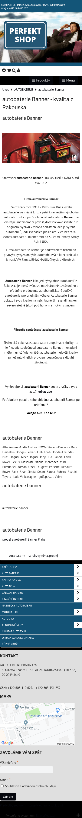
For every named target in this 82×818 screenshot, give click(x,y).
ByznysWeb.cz (45, 815)
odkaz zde (45, 391)
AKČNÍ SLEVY (42, 567)
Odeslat (8, 797)
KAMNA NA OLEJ (42, 580)
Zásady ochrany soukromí (46, 805)
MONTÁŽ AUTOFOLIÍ (14, 631)
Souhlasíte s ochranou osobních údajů (30, 786)
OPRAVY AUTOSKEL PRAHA (18, 638)
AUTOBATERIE (42, 573)
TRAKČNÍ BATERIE (42, 599)
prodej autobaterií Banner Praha (23, 539)
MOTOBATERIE (42, 612)
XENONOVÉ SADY (42, 625)
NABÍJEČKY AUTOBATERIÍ (17, 605)
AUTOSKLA (42, 586)
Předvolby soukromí (13, 805)
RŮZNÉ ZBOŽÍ (10, 644)
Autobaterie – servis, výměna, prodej (33, 555)
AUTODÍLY (8, 618)
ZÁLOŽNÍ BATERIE (42, 593)
